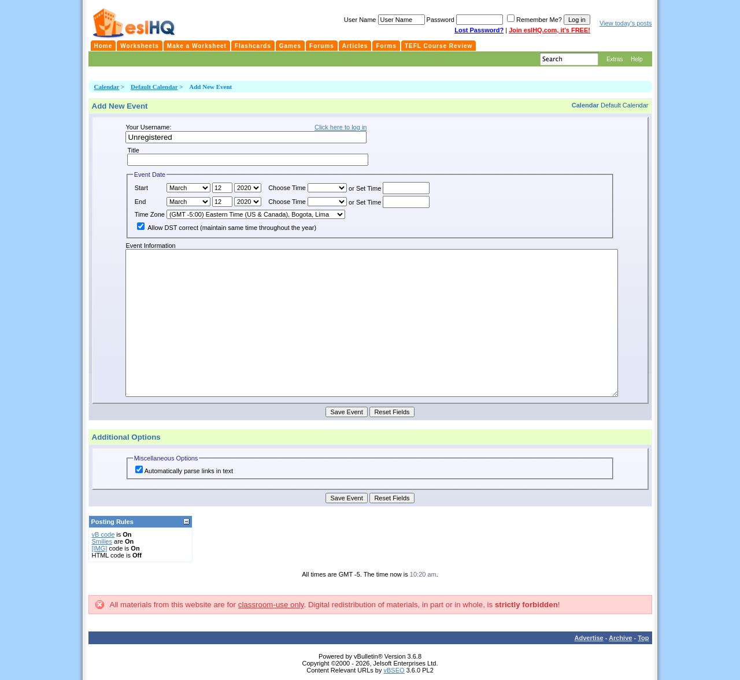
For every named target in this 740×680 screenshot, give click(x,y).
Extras (614, 59)
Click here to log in (340, 127)
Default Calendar (154, 86)
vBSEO (394, 670)
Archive (620, 637)
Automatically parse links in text (184, 470)
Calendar (107, 86)
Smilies (102, 541)
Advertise (589, 637)
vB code (103, 534)
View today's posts (626, 23)
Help (637, 59)
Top (643, 637)
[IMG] (100, 548)
